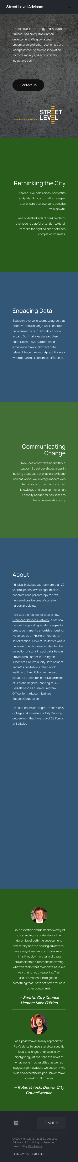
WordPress (35, 1146)
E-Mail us (51, 1123)
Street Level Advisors (24, 6)
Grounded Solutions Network (30, 620)
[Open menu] (69, 6)
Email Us (37, 1154)
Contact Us (28, 85)
